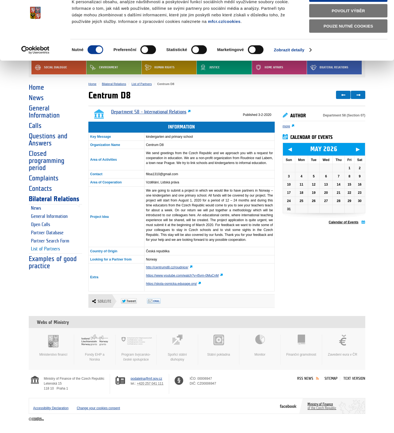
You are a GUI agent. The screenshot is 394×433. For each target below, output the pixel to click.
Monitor (260, 345)
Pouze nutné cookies (348, 44)
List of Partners (45, 249)
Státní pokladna (219, 345)
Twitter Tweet (134, 301)
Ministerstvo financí (53, 345)
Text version (354, 378)
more (286, 126)
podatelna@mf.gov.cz (146, 379)
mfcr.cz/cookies (224, 39)
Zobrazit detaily (289, 68)
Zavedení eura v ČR (343, 345)
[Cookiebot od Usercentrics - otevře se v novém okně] (35, 68)
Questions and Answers (48, 140)
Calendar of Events (343, 222)
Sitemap (331, 378)
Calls (35, 125)
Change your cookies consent (98, 408)
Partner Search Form (50, 241)
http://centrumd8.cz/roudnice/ (167, 267)
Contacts (40, 188)
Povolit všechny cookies (348, 13)
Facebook (288, 406)
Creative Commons (37, 419)
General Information (44, 112)
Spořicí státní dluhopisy (177, 348)
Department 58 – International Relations (148, 112)
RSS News (305, 378)
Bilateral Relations (54, 199)
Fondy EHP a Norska (95, 348)
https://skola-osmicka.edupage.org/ (171, 284)
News (36, 98)
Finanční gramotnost (301, 345)
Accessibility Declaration (50, 408)
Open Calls (40, 225)
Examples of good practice (53, 262)
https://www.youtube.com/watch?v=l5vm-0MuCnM (182, 275)
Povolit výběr (348, 29)
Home (36, 87)
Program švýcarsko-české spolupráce (136, 348)
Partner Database (47, 233)
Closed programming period (46, 160)
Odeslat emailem (160, 301)
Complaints (44, 178)
